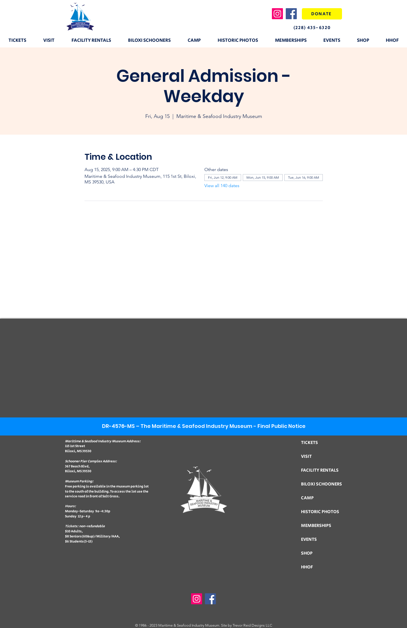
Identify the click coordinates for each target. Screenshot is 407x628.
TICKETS (309, 442)
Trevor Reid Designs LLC (252, 625)
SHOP (307, 553)
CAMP (307, 498)
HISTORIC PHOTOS (320, 512)
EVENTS (309, 539)
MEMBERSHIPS (316, 525)
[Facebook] (291, 13)
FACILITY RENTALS (320, 470)
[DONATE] (322, 13)
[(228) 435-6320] (316, 27)
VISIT (306, 456)
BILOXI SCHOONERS (321, 484)
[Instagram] (277, 13)
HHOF (307, 567)
